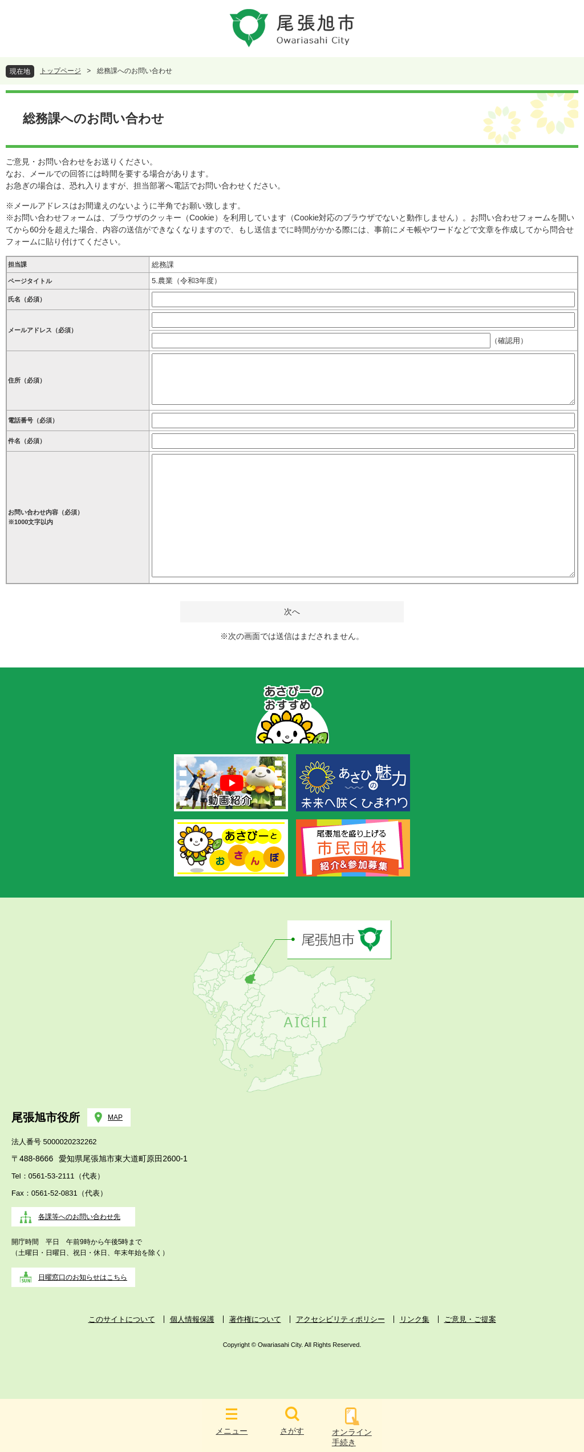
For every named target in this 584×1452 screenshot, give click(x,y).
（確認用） (509, 340)
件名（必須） (27, 440)
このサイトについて (121, 1319)
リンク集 (414, 1319)
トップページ (60, 71)
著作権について (255, 1319)
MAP (115, 1117)
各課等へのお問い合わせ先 (79, 1217)
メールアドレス (42, 330)
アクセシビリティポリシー (340, 1319)
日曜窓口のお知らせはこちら (82, 1277)
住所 (27, 380)
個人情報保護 (192, 1319)
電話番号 (33, 420)
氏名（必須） (27, 299)
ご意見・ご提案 (470, 1319)
